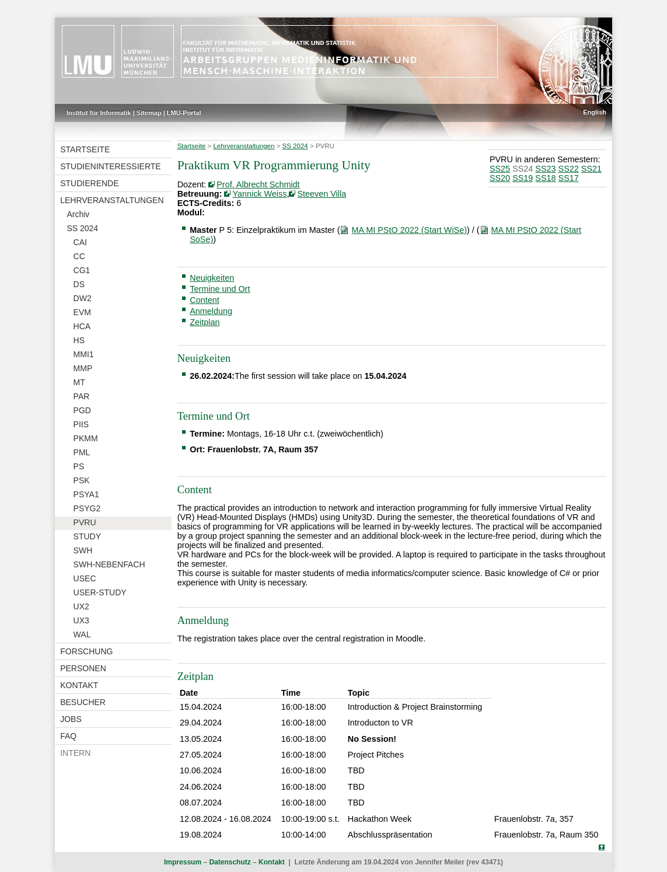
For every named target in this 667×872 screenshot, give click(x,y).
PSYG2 (87, 508)
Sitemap (149, 112)
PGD (82, 410)
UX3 (81, 620)
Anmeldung (211, 311)
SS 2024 (82, 228)
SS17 (568, 178)
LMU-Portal (184, 112)
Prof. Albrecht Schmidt (257, 184)
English (594, 112)
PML (82, 452)
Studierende (89, 183)
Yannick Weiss (259, 193)
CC (79, 256)
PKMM (86, 438)
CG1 (82, 270)
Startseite (85, 149)
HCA (82, 326)
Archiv (78, 214)
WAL (82, 634)
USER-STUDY (100, 592)
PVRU (85, 522)
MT (79, 382)
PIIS (81, 424)
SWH (83, 550)
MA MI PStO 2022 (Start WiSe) (409, 230)
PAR (82, 396)
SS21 (591, 168)
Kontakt (79, 685)
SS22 (568, 168)
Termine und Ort (220, 289)
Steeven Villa (321, 193)
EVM (82, 312)
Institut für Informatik (99, 112)
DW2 (83, 298)
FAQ (68, 736)
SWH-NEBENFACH (109, 564)
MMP (83, 368)
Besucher (83, 702)
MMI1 (84, 354)
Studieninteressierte (110, 166)
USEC (85, 578)
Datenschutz (229, 862)
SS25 (500, 168)
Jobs (71, 719)
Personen (83, 668)
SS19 (522, 178)
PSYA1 (86, 494)
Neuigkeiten (212, 277)
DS (79, 284)
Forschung (86, 651)
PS (79, 466)
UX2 (81, 606)
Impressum (182, 862)
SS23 (545, 168)
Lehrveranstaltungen (111, 200)
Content (204, 300)
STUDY (87, 536)
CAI (80, 242)
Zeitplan (204, 322)
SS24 (522, 168)
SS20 (500, 178)
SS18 (545, 178)
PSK (82, 480)
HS (79, 340)
